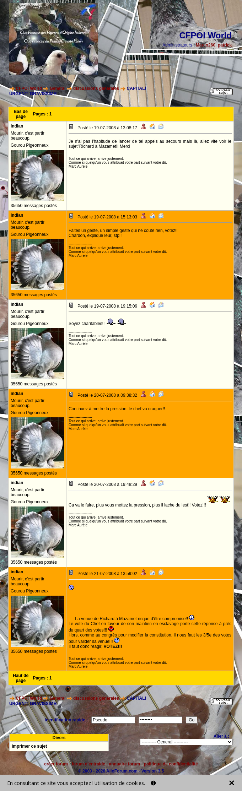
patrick (225, 45)
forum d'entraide (88, 764)
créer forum (56, 764)
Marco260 (205, 45)
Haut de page (20, 678)
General (58, 88)
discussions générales (96, 88)
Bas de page (21, 114)
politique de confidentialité (171, 764)
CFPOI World (29, 88)
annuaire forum (124, 764)
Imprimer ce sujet (29, 746)
